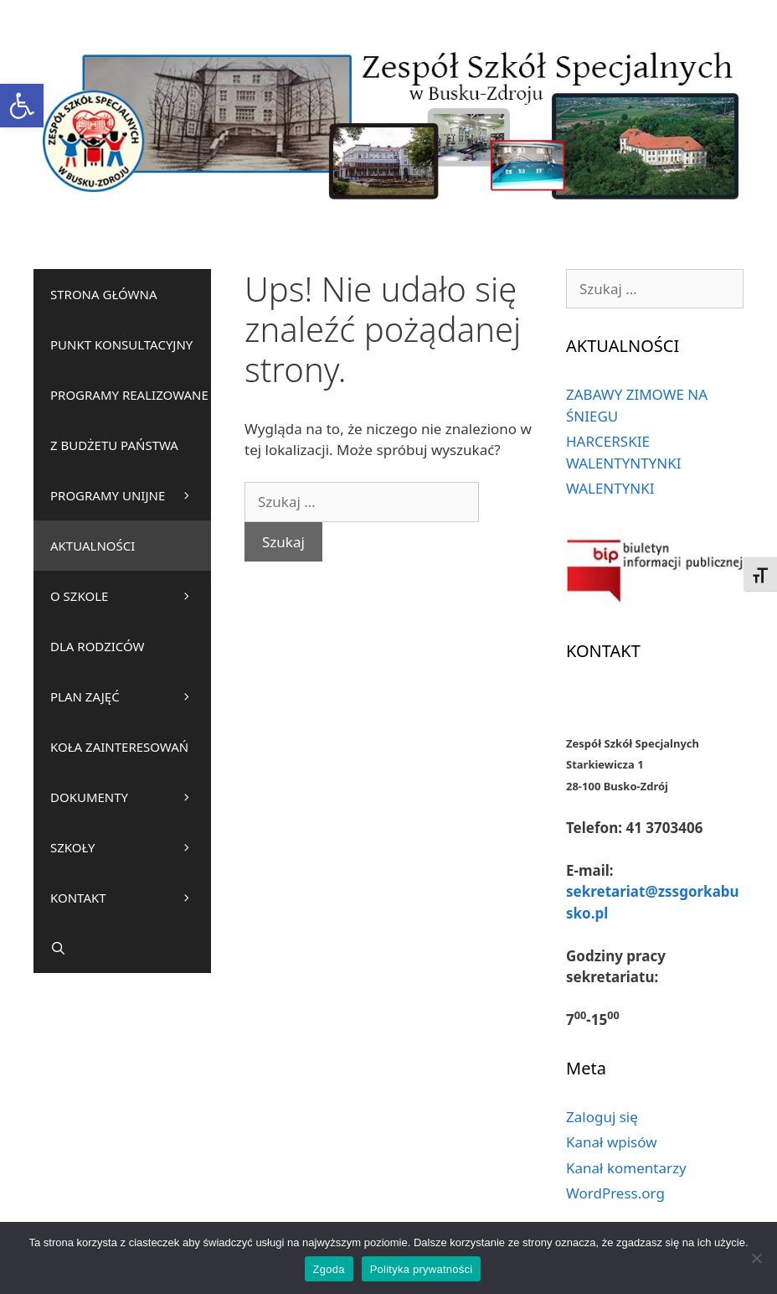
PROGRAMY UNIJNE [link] (107, 495)
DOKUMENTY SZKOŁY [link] (130, 830)
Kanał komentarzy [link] (626, 1168)
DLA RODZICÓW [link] (97, 646)
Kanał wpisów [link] (611, 1142)
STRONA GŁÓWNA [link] (103, 294)
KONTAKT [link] (130, 897)
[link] (22, 105)
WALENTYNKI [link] (610, 488)
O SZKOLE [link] (130, 596)
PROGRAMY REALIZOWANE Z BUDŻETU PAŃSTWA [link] (130, 428)
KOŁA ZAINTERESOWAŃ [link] (130, 755)
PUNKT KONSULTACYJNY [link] (121, 344)
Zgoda (329, 1269)
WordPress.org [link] (615, 1193)
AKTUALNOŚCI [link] (92, 545)
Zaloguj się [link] (602, 1116)
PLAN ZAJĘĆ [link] (130, 696)
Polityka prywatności (421, 1269)
